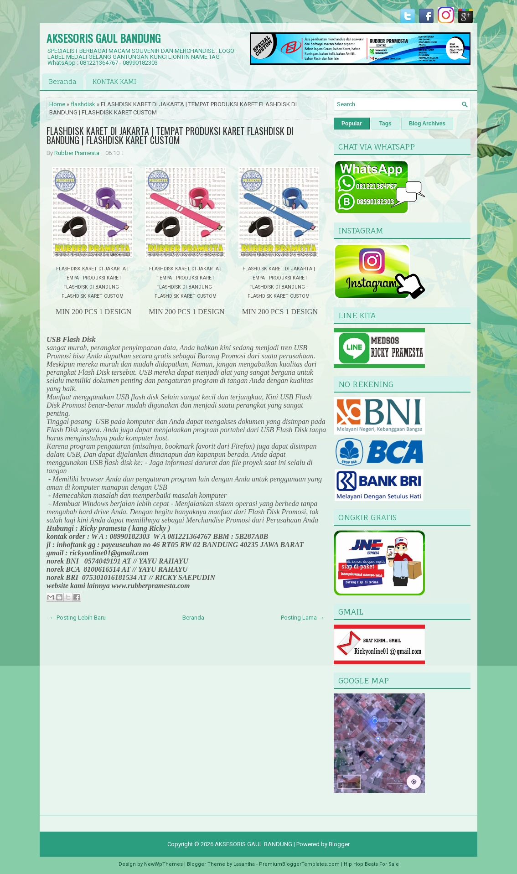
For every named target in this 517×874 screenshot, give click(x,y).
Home (57, 104)
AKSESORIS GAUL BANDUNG (103, 38)
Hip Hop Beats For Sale (371, 864)
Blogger (339, 844)
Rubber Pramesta (76, 153)
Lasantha (244, 864)
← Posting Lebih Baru (77, 617)
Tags (385, 123)
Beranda (63, 81)
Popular (351, 123)
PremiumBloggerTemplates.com (299, 864)
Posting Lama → (302, 617)
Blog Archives (427, 123)
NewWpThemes (163, 864)
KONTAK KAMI (114, 81)
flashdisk (83, 104)
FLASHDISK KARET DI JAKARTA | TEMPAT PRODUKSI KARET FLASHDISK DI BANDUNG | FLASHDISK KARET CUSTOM (170, 135)
